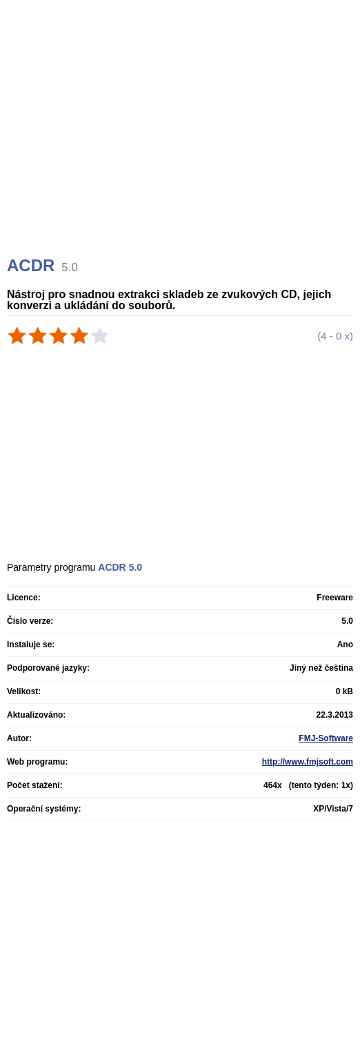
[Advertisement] (181, 145)
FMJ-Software (326, 738)
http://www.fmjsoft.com (307, 762)
